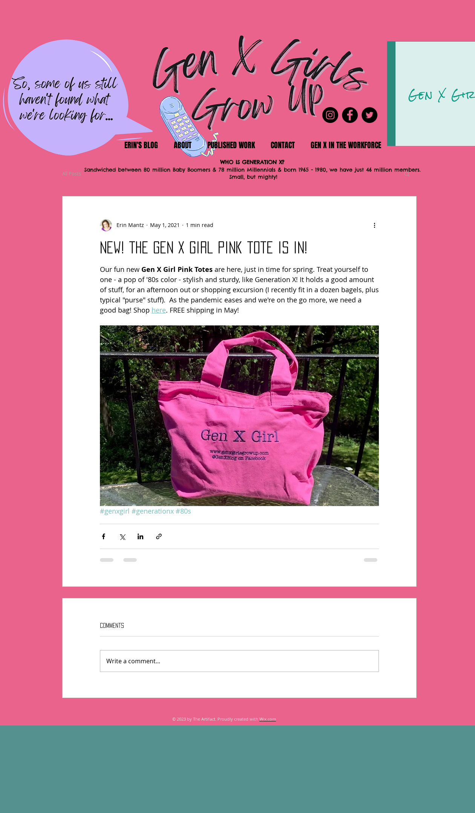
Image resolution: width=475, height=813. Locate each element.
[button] (407, 173)
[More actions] (374, 225)
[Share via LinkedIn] (140, 536)
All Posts (71, 173)
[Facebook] (350, 115)
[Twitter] (369, 115)
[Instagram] (330, 115)
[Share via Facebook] (103, 536)
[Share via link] (158, 536)
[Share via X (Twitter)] (122, 536)
